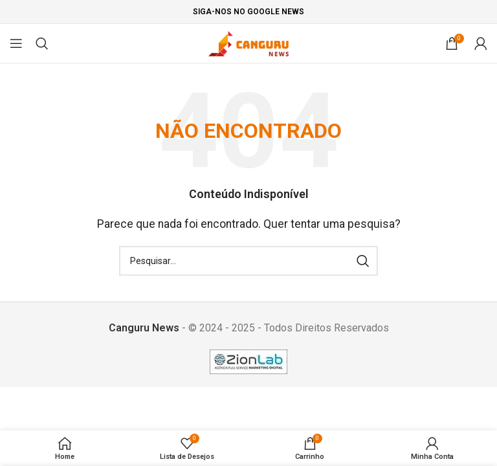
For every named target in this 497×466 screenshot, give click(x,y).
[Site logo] (248, 42)
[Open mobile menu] (16, 43)
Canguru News (144, 328)
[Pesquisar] (42, 43)
